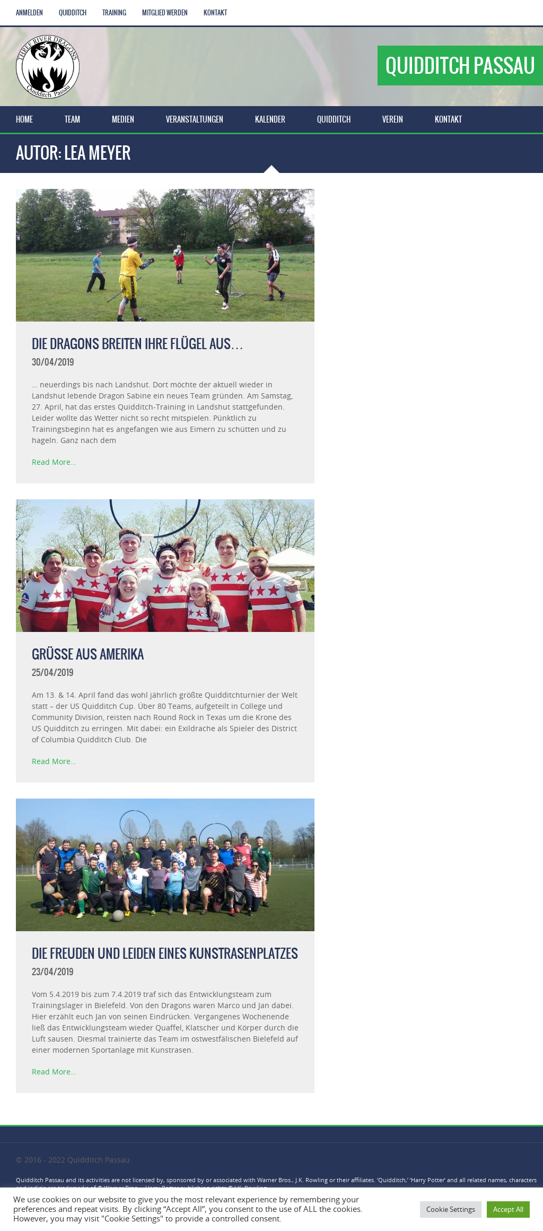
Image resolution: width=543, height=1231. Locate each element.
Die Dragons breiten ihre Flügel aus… (137, 343)
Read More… (54, 462)
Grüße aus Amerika (88, 654)
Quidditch (72, 13)
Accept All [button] (508, 1209)
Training (114, 13)
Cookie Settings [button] (450, 1209)
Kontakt (215, 13)
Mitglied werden (165, 13)
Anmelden (29, 13)
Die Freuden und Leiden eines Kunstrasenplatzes (165, 953)
